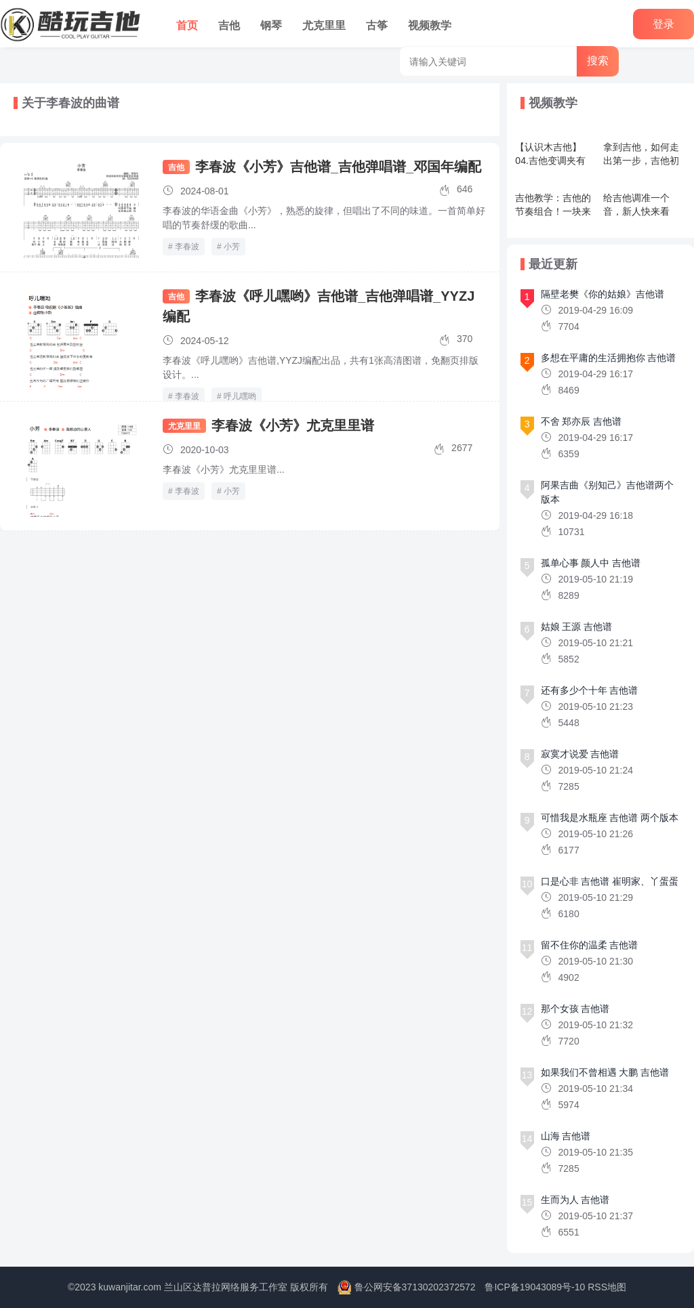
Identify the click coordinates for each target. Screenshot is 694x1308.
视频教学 (429, 25)
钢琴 (271, 25)
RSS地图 (607, 1287)
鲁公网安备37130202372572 (415, 1287)
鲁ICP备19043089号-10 (535, 1287)
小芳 (232, 246)
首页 (187, 25)
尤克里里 (324, 25)
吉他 (229, 25)
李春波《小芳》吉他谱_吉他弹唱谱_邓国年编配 (338, 166)
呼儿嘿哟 (240, 396)
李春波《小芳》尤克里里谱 (292, 425)
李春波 (187, 246)
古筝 (377, 25)
